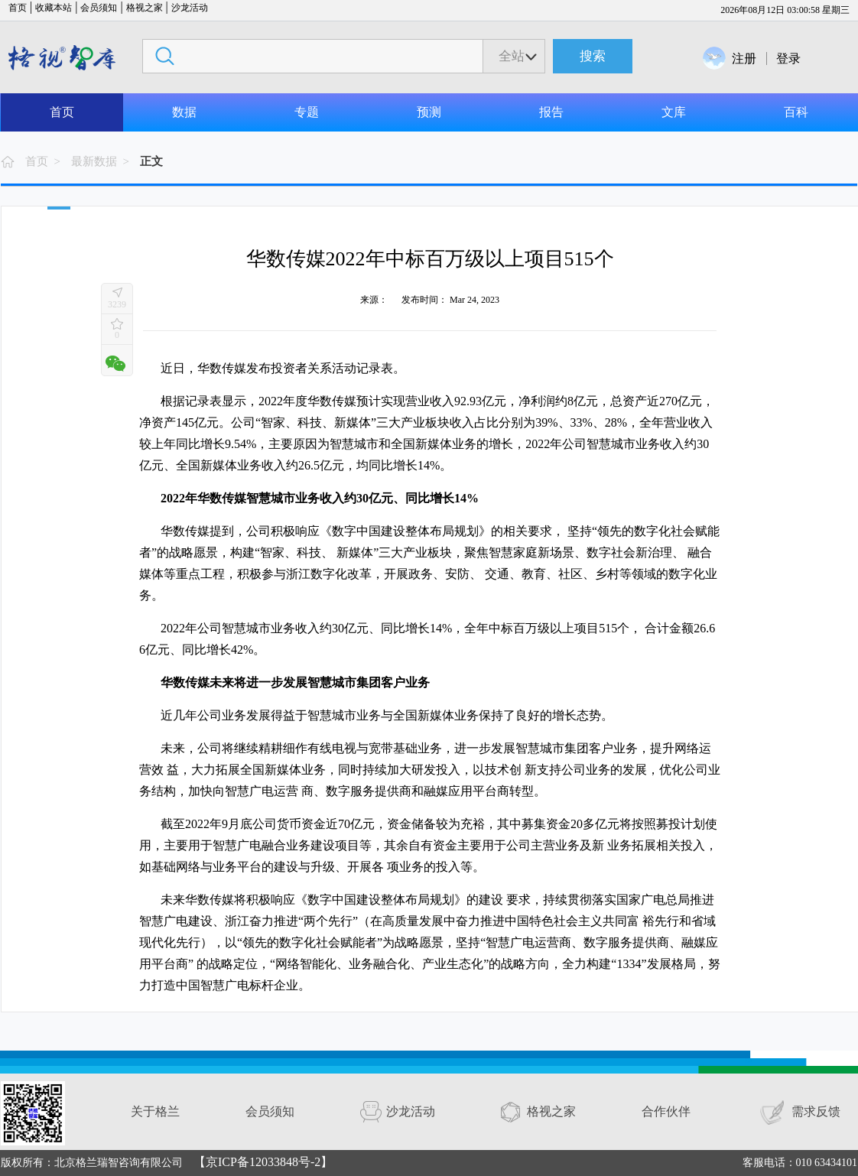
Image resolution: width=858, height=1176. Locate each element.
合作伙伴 (666, 1111)
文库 (673, 112)
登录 (788, 58)
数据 (184, 112)
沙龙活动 (189, 7)
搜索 (593, 56)
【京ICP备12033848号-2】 (263, 1161)
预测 (429, 112)
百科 (796, 112)
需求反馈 (815, 1111)
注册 (744, 58)
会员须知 (98, 7)
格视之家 (144, 7)
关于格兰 (155, 1111)
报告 (551, 112)
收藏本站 (53, 7)
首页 (17, 7)
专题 (306, 112)
